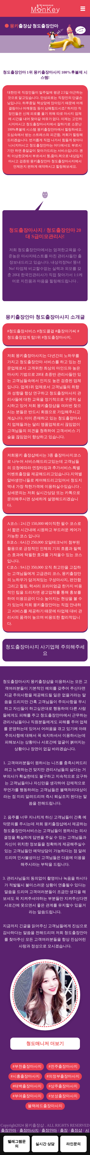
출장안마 (8, 1130)
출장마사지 (29, 1130)
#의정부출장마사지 (63, 1076)
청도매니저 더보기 (45, 1043)
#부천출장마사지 (27, 1066)
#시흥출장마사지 (25, 1076)
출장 (64, 1130)
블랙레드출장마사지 (45, 1106)
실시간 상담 (45, 1144)
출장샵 (76, 1130)
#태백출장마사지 (27, 1086)
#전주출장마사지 (63, 1066)
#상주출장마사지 (63, 1086)
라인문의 (73, 1144)
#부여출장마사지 (27, 1096)
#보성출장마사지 (63, 1096)
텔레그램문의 (17, 1143)
